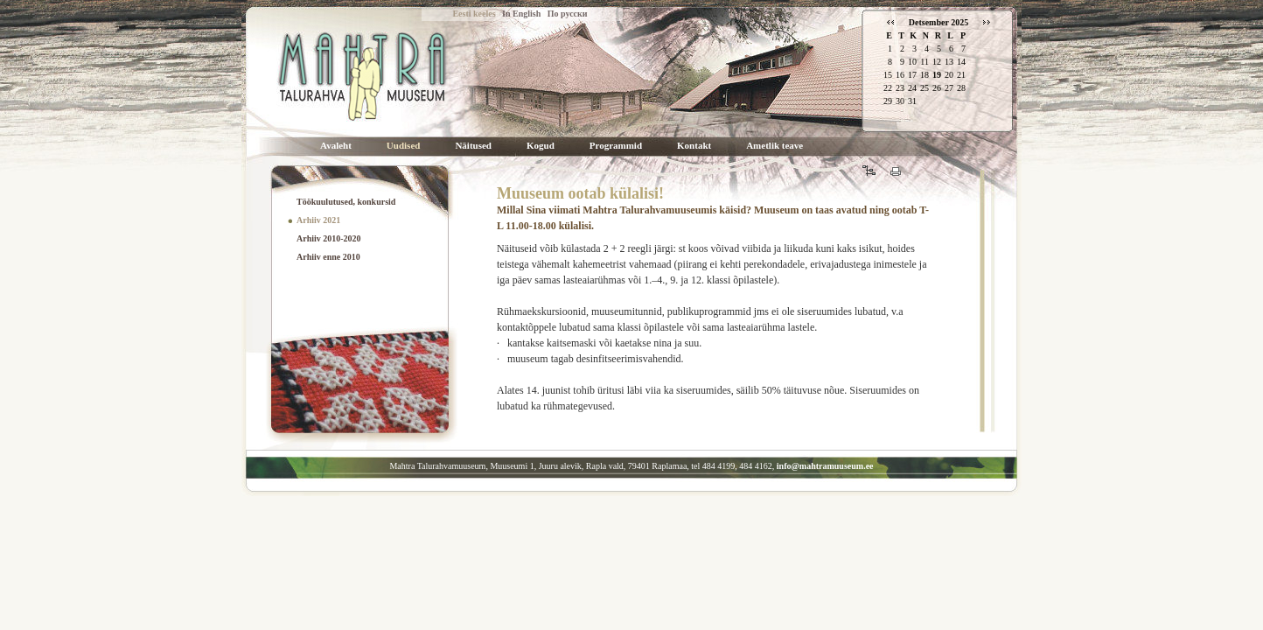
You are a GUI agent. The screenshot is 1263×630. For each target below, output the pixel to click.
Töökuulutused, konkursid (346, 201)
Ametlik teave (774, 145)
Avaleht (336, 145)
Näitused (473, 145)
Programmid (616, 145)
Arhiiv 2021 (318, 220)
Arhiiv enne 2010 (328, 257)
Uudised (404, 145)
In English (521, 13)
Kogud (541, 145)
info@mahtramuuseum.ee (825, 466)
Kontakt (694, 145)
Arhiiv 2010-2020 (329, 238)
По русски (568, 13)
